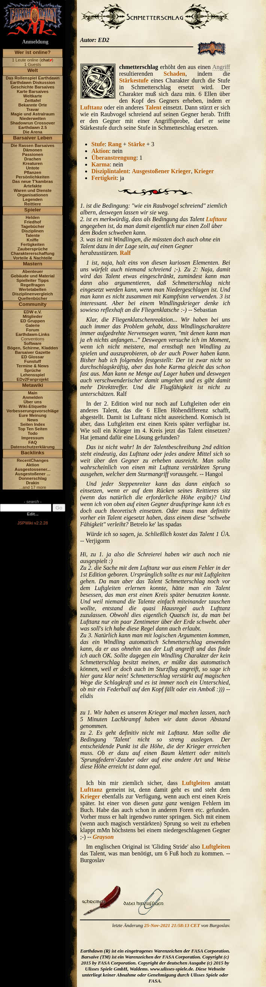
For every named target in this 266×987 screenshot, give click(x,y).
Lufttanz (91, 107)
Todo (33, 433)
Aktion (32, 465)
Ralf (125, 253)
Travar (32, 109)
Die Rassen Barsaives (32, 145)
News (32, 420)
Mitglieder (33, 316)
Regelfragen (33, 285)
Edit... (32, 514)
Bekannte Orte (32, 105)
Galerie (33, 325)
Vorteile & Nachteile (32, 258)
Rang (114, 144)
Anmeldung (35, 42)
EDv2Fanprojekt (32, 379)
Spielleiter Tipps (33, 280)
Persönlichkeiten (33, 177)
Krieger (204, 171)
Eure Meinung (33, 415)
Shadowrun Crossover (32, 123)
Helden (32, 217)
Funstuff (32, 361)
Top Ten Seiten (33, 429)
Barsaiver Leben (33, 138)
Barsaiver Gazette (33, 352)
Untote (32, 168)
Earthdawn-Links (33, 334)
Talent (153, 107)
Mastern (32, 264)
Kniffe (33, 240)
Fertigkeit (104, 178)
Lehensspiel (33, 375)
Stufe (98, 144)
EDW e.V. (33, 312)
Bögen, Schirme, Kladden (32, 348)
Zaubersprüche (33, 249)
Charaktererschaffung (32, 253)
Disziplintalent (110, 171)
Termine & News (33, 366)
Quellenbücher (32, 298)
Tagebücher (33, 226)
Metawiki (32, 385)
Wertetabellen (32, 289)
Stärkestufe (133, 80)
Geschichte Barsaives (32, 87)
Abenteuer (32, 271)
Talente (33, 235)
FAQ (32, 442)
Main (32, 393)
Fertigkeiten (32, 244)
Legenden (33, 199)
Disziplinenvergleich (32, 294)
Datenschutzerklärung (33, 447)
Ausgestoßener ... (32, 474)
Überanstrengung (113, 157)
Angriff (221, 67)
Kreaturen (33, 163)
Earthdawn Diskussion (32, 82)
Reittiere (32, 204)
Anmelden (33, 397)
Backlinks (33, 452)
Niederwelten (33, 118)
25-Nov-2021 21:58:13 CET (172, 925)
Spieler (32, 210)
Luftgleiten (196, 783)
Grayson (103, 837)
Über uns (33, 402)
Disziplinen (32, 231)
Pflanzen (32, 172)
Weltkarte (32, 96)
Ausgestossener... (33, 469)
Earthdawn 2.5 (32, 127)
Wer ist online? (33, 52)
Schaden (174, 73)
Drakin (32, 483)
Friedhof (32, 222)
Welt (32, 70)
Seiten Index (32, 424)
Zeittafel (32, 100)
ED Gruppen (32, 321)
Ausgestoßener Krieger (161, 171)
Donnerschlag (33, 478)
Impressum (32, 438)
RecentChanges (33, 460)
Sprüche (32, 370)
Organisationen (32, 195)
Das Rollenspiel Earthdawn (33, 78)
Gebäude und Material (33, 276)
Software (32, 343)
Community (33, 304)
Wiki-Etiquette (33, 406)
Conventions (32, 339)
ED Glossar (32, 357)
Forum (32, 330)
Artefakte (33, 186)
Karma (100, 164)
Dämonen (32, 150)
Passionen (32, 154)
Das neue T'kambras (32, 181)
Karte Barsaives (33, 91)
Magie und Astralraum (32, 114)
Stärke (136, 144)
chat (45, 60)
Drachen (32, 159)
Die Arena (32, 132)
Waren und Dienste (32, 190)
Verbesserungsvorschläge (32, 411)
